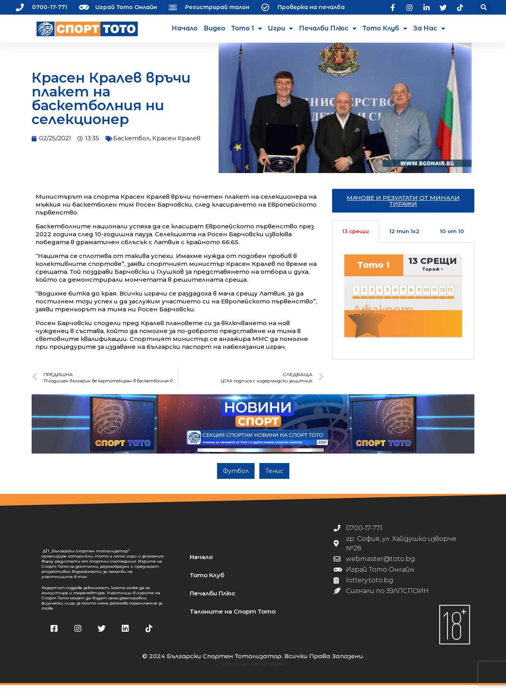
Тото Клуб (385, 28)
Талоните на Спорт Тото (233, 617)
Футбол (236, 476)
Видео (214, 28)
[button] (484, 7)
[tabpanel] (403, 306)
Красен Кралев (176, 144)
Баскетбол (131, 144)
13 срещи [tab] (355, 237)
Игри (280, 28)
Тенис (274, 476)
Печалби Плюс (328, 28)
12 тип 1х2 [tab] (404, 237)
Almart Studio (267, 670)
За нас (429, 28)
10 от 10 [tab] (452, 237)
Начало (185, 28)
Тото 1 (246, 28)
